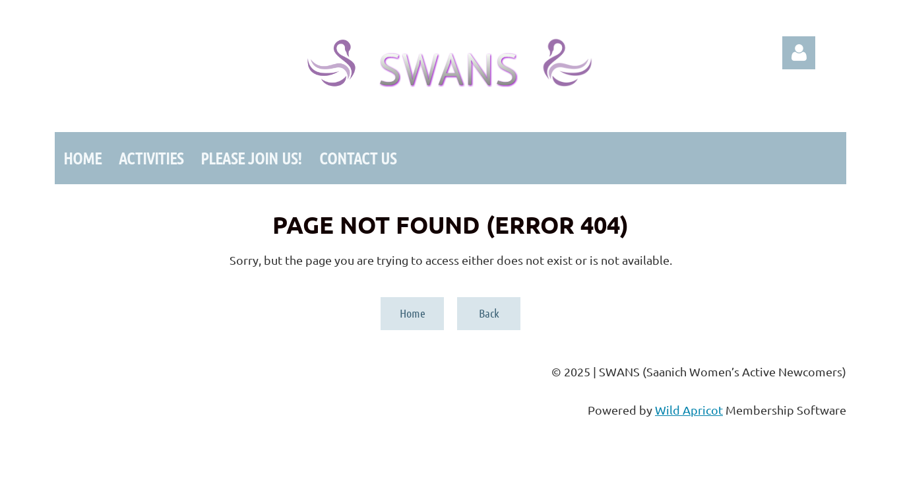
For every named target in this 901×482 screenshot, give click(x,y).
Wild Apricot (689, 410)
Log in (798, 52)
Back (489, 313)
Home (412, 313)
